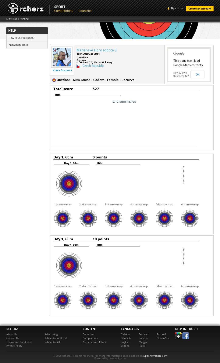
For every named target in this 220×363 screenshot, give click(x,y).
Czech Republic (93, 65)
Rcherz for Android (56, 338)
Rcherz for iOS (53, 342)
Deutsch (126, 338)
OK (197, 74)
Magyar (143, 342)
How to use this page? (21, 38)
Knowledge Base (18, 45)
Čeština (125, 334)
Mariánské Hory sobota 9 (97, 50)
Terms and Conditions (19, 342)
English (125, 342)
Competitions (63, 11)
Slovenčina (163, 338)
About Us (11, 334)
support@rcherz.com (154, 356)
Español (125, 346)
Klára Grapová (62, 70)
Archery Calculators (94, 342)
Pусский (161, 334)
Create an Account (199, 8)
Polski (142, 346)
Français (144, 334)
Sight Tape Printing (17, 19)
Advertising (51, 334)
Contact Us (12, 338)
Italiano (143, 338)
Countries (85, 11)
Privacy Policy (14, 346)
